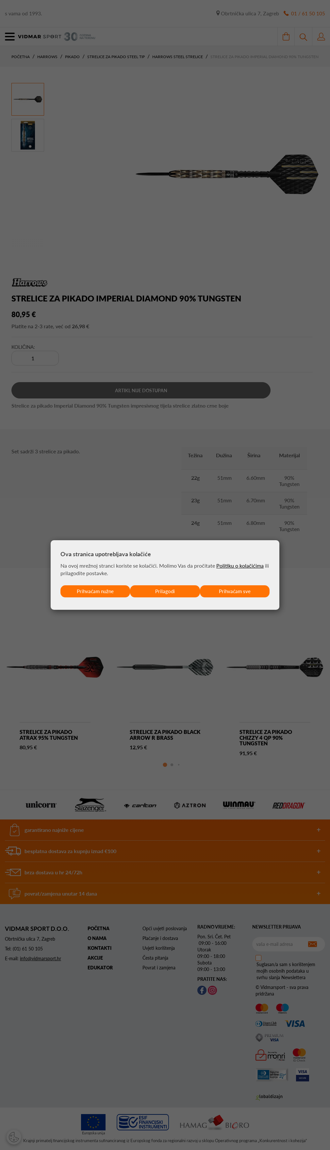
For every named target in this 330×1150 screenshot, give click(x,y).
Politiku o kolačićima (240, 565)
